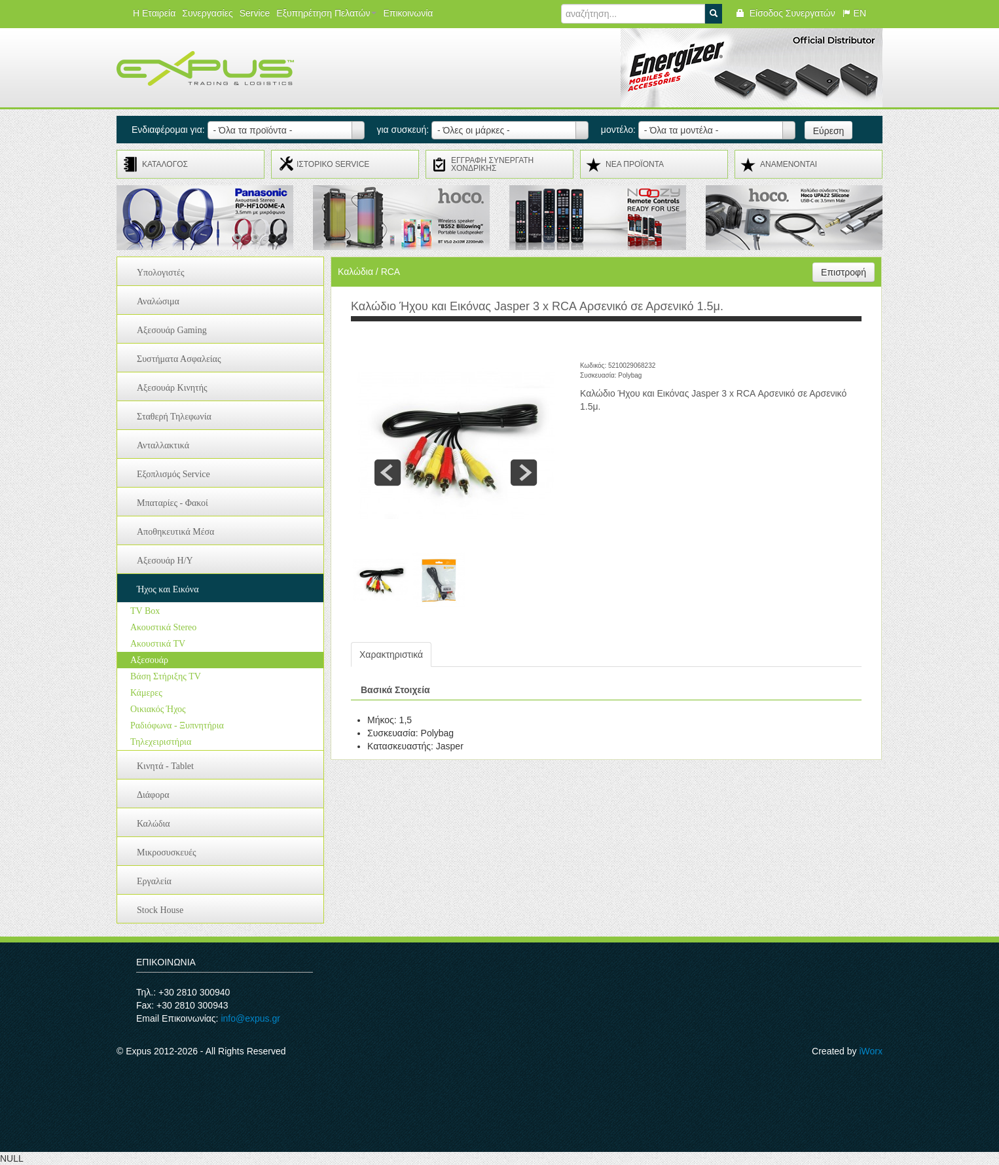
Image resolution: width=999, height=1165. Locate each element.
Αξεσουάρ (149, 660)
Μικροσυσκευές (166, 852)
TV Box (145, 611)
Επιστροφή (843, 272)
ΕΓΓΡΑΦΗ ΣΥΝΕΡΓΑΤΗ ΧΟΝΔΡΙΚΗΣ (492, 164)
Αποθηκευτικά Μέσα (175, 532)
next (523, 472)
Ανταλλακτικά (163, 445)
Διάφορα (153, 795)
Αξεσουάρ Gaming (172, 330)
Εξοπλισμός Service (173, 474)
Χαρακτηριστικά (391, 654)
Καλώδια (153, 824)
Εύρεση (829, 131)
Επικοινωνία (408, 13)
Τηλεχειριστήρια (160, 742)
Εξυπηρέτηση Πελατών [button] (326, 13)
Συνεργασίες (207, 13)
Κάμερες (146, 693)
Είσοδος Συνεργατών (785, 13)
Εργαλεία (154, 881)
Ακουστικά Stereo (163, 627)
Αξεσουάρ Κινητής (172, 388)
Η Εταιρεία (154, 13)
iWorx (870, 1051)
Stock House (160, 910)
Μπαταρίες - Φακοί (172, 503)
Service (255, 13)
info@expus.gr (250, 1018)
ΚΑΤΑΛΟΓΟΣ (165, 164)
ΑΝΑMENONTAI (788, 164)
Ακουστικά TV (157, 644)
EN (854, 13)
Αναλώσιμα (158, 301)
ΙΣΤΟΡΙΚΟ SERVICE (333, 164)
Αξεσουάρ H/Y (165, 560)
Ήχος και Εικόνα (168, 589)
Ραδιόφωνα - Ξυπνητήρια (177, 725)
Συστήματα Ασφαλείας (179, 359)
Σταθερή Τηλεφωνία (174, 416)
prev (387, 472)
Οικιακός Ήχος (158, 709)
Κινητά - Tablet (165, 766)
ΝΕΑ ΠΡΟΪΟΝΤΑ (635, 164)
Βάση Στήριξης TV (165, 676)
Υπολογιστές (161, 273)
